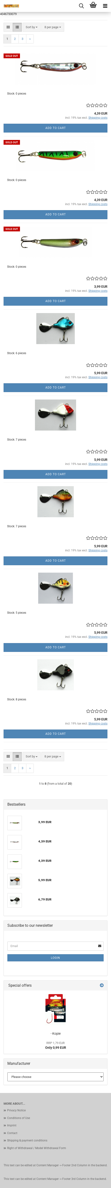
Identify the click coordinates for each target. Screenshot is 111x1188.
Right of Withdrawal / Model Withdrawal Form (36, 1148)
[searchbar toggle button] (81, 6)
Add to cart (55, 128)
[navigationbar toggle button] (105, 6)
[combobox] (32, 27)
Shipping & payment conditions (27, 1140)
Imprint (11, 1125)
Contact (12, 1133)
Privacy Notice (16, 1110)
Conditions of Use (18, 1118)
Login (55, 957)
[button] (8, 27)
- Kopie (56, 1033)
